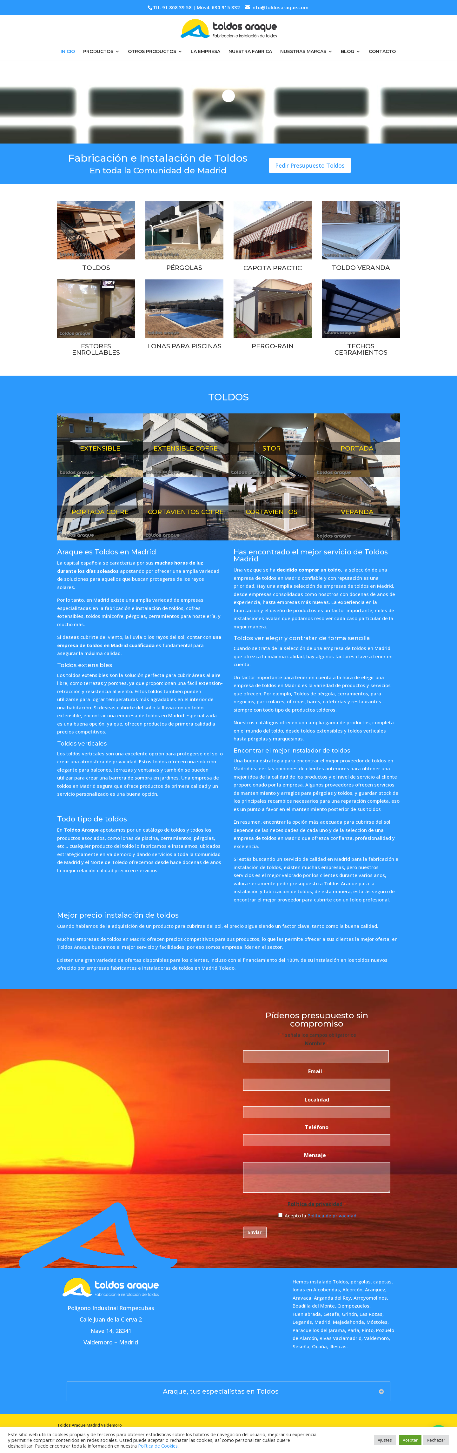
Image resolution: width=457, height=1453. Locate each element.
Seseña (301, 1346)
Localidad (317, 1099)
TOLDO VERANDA (361, 267)
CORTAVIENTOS (271, 512)
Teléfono (316, 1127)
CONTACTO (382, 51)
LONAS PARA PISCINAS (184, 346)
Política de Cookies (158, 1446)
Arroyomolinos (370, 1298)
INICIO (68, 51)
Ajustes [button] (385, 1440)
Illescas (338, 1346)
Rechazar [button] (436, 1440)
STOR (271, 448)
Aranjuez (375, 1289)
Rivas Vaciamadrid (340, 1338)
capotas (382, 1281)
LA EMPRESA (205, 51)
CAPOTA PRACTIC (272, 268)
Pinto (368, 1330)
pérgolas (361, 1281)
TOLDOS (96, 267)
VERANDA (357, 512)
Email (316, 1072)
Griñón (349, 1314)
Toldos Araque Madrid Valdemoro (89, 1425)
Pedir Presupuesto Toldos (310, 165)
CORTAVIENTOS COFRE (185, 512)
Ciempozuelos (353, 1305)
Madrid (322, 1322)
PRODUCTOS (98, 51)
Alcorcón (352, 1289)
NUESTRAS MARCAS (303, 51)
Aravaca (302, 1298)
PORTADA (357, 448)
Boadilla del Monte (314, 1305)
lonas (299, 1289)
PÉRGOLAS (184, 267)
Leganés (302, 1322)
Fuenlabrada (307, 1314)
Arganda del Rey (332, 1298)
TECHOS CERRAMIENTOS (360, 349)
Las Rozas (371, 1314)
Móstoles (377, 1322)
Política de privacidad (332, 1215)
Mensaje (316, 1156)
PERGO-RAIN (273, 346)
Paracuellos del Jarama (319, 1330)
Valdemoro (376, 1338)
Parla (353, 1330)
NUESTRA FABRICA (250, 51)
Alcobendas (326, 1289)
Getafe (331, 1314)
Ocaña (319, 1346)
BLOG (347, 51)
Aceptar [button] (410, 1440)
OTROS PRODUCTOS (152, 51)
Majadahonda (348, 1322)
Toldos (340, 1281)
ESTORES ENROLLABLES (96, 349)
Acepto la (320, 1215)
